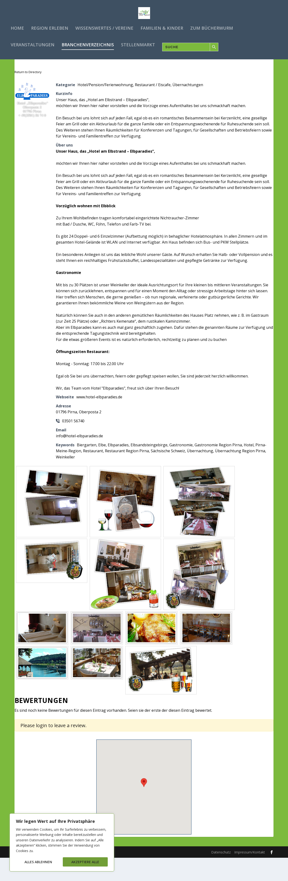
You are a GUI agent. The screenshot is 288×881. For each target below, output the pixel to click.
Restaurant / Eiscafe (153, 108)
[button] (144, 805)
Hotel (249, 468)
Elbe (102, 468)
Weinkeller (65, 480)
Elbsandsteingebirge (149, 468)
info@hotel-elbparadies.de (79, 459)
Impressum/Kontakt (249, 875)
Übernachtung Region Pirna (240, 474)
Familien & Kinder (162, 26)
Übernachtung (200, 474)
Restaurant (93, 474)
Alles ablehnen (38, 862)
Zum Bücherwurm (211, 26)
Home (17, 26)
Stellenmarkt (138, 42)
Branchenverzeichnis (88, 42)
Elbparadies (118, 468)
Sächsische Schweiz (168, 474)
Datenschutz (221, 875)
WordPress (101, 875)
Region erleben (49, 26)
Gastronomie (181, 468)
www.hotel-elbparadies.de (99, 420)
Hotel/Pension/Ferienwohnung (105, 108)
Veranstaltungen (32, 42)
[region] (62, 842)
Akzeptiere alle (85, 862)
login (41, 748)
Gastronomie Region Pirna (218, 468)
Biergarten (86, 468)
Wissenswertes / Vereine (104, 26)
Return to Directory (28, 95)
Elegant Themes (51, 875)
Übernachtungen (187, 108)
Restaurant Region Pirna (127, 474)
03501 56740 (73, 444)
